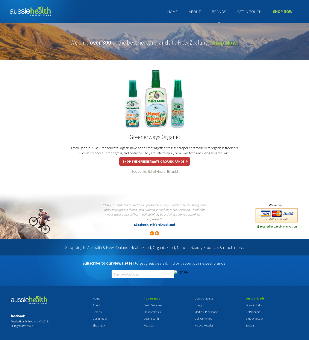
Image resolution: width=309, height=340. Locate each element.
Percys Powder (204, 325)
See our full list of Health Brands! (154, 171)
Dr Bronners (253, 312)
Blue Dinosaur (254, 319)
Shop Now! (283, 11)
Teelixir (250, 325)
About (195, 11)
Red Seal (149, 325)
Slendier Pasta (152, 312)
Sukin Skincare (153, 305)
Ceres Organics (204, 298)
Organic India (254, 305)
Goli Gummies (203, 319)
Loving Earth (151, 319)
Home (172, 11)
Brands (219, 11)
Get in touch (249, 11)
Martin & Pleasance (206, 312)
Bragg (198, 305)
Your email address (126, 274)
